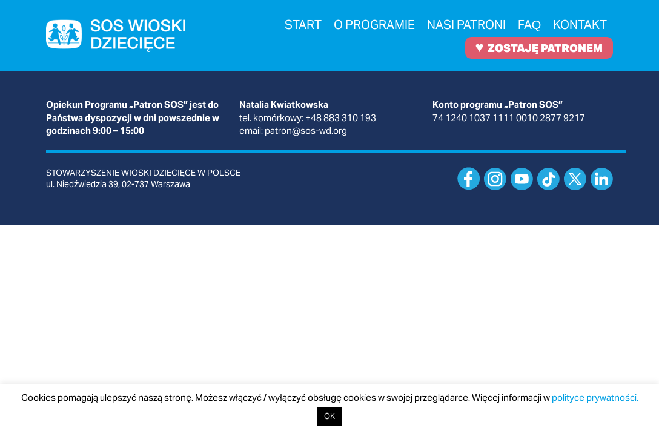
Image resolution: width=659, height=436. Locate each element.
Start (303, 25)
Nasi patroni (466, 25)
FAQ (529, 25)
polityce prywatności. (595, 397)
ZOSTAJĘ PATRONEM (539, 47)
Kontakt (580, 25)
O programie (374, 25)
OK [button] (329, 416)
